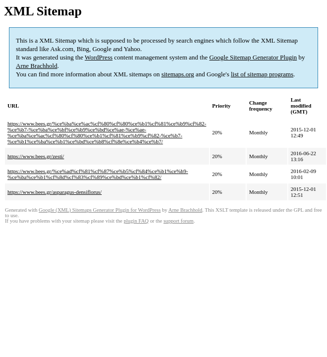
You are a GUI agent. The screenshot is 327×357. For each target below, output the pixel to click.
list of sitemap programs (262, 74)
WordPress (99, 57)
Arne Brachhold (36, 65)
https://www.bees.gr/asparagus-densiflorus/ (54, 192)
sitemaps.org (177, 74)
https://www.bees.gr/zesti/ (35, 156)
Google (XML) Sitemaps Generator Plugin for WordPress (100, 210)
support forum (178, 221)
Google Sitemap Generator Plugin (253, 57)
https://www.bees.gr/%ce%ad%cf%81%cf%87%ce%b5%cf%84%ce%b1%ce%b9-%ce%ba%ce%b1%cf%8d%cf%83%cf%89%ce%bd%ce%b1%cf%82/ (97, 174)
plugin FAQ (136, 221)
